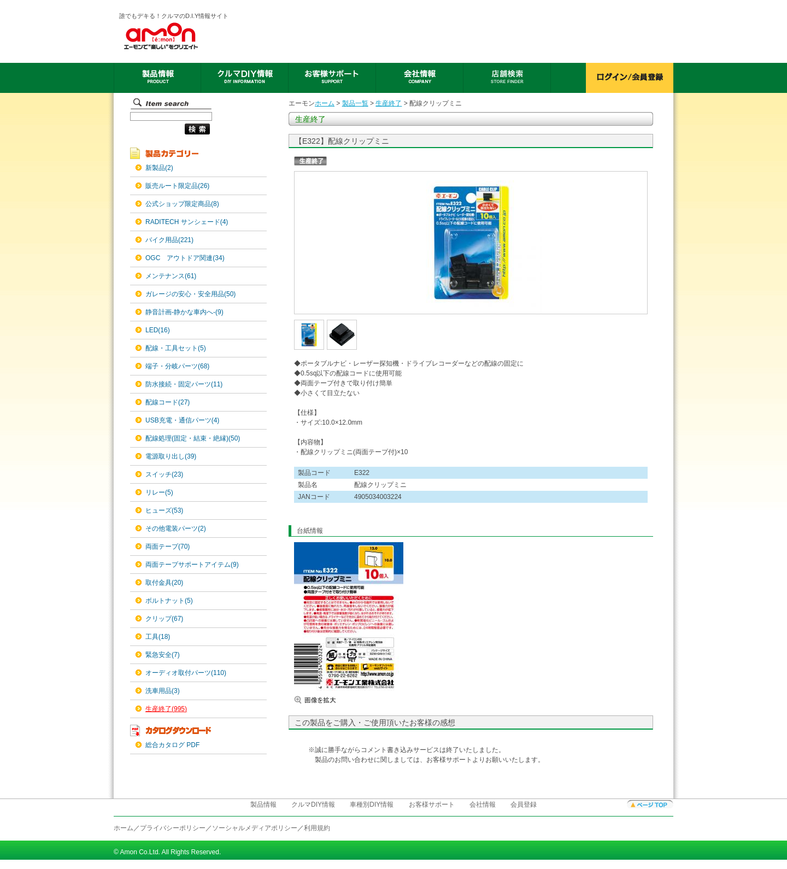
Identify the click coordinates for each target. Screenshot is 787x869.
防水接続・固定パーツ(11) (183, 384)
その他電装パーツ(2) (175, 528)
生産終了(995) (166, 709)
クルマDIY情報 (313, 804)
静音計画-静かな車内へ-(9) (184, 312)
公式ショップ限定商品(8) (182, 204)
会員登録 (523, 804)
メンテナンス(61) (170, 276)
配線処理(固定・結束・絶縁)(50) (192, 438)
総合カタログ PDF (172, 745)
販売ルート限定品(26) (177, 186)
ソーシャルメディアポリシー (254, 828)
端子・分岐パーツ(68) (177, 366)
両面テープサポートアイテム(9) (192, 564)
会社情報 (482, 804)
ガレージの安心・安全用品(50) (190, 294)
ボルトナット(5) (169, 600)
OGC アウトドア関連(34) (185, 258)
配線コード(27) (167, 402)
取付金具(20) (164, 582)
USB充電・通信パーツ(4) (182, 420)
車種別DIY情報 (371, 804)
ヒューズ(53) (164, 510)
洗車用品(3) (162, 691)
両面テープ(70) (167, 546)
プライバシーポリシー (172, 828)
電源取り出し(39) (170, 456)
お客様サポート (432, 804)
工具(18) (157, 637)
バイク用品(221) (169, 240)
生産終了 (388, 103)
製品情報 (263, 804)
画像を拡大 (327, 700)
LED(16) (157, 330)
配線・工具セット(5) (175, 348)
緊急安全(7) (162, 655)
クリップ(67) (164, 619)
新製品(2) (159, 168)
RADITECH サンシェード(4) (186, 222)
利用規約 (317, 828)
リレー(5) (159, 492)
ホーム (324, 103)
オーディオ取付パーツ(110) (185, 673)
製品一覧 (355, 103)
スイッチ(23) (164, 474)
